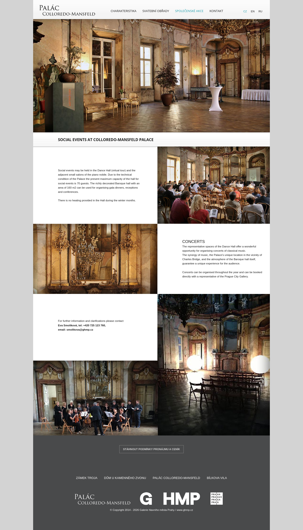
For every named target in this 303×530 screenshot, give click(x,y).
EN (253, 11)
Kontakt (216, 11)
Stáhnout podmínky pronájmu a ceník (151, 449)
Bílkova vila (217, 478)
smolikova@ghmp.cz (80, 329)
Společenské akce (189, 11)
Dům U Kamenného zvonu (125, 478)
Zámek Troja (86, 478)
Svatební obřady (156, 11)
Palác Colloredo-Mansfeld (176, 478)
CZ (245, 11)
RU (260, 11)
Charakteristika (124, 11)
